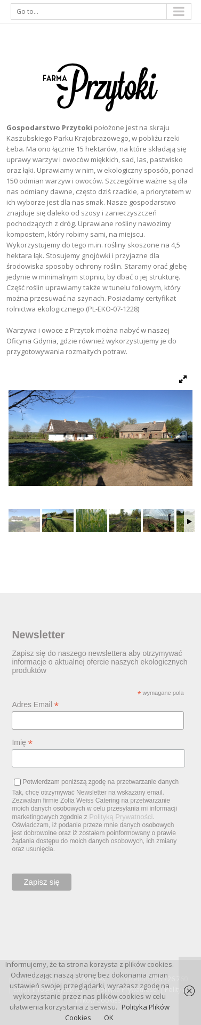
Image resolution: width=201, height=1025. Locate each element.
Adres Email (35, 705)
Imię (22, 743)
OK (109, 1017)
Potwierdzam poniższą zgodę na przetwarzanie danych (100, 782)
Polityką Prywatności (120, 817)
